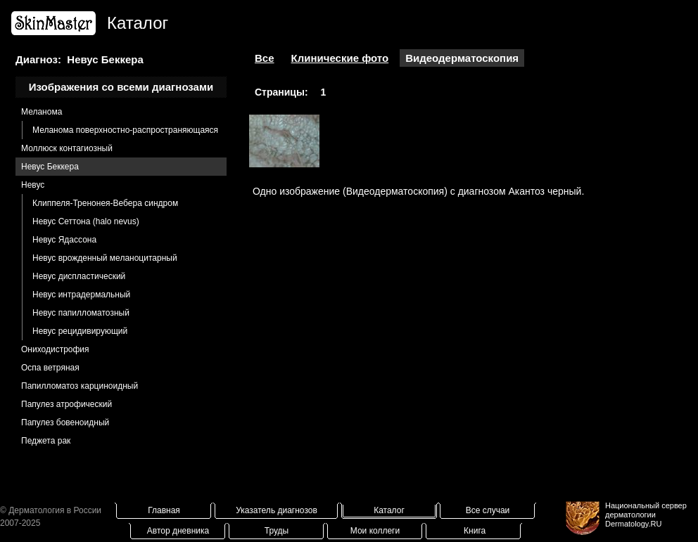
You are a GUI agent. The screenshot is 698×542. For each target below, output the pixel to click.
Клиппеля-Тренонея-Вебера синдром (105, 203)
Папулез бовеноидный (65, 422)
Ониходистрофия (55, 349)
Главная (164, 510)
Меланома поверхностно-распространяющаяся (125, 130)
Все (264, 58)
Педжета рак (45, 441)
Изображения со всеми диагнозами (121, 87)
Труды (276, 531)
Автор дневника (178, 531)
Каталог (389, 510)
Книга (475, 531)
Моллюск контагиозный (67, 148)
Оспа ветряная (50, 368)
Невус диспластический (78, 276)
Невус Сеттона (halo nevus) (85, 221)
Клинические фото (340, 58)
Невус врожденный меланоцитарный (104, 258)
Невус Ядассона (64, 240)
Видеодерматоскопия (462, 58)
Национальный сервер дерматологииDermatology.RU (646, 514)
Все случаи (488, 510)
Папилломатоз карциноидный (79, 386)
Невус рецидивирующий (79, 331)
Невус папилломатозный (80, 313)
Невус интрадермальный (81, 294)
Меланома (41, 112)
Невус (32, 185)
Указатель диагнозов (276, 510)
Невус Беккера (50, 167)
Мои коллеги (375, 531)
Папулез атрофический (66, 404)
